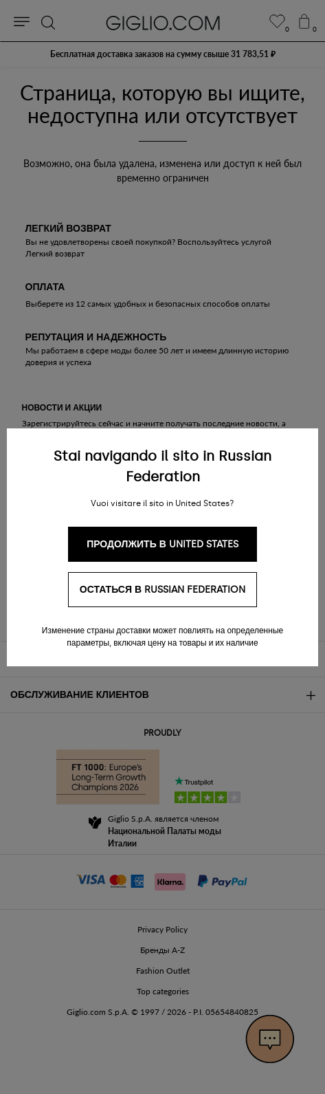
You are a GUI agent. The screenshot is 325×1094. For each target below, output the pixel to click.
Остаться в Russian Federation (162, 589)
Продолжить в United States (162, 544)
